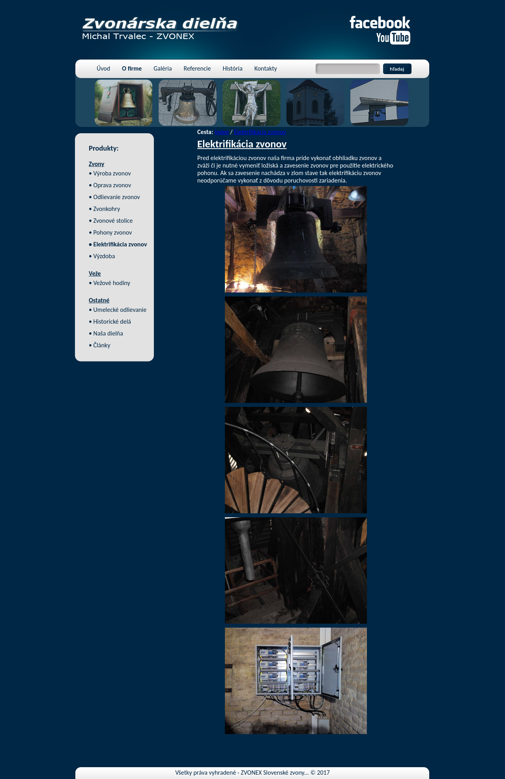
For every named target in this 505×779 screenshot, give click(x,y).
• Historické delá (110, 321)
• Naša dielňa (106, 333)
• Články (99, 345)
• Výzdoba (102, 256)
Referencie (197, 68)
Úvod (103, 68)
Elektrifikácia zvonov (260, 132)
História (232, 68)
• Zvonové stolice (111, 220)
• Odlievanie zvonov (114, 197)
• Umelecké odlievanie (117, 309)
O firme (132, 68)
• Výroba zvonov (110, 173)
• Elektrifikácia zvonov (118, 244)
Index (222, 132)
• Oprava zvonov (110, 185)
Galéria (162, 68)
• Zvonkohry (104, 208)
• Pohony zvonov (110, 232)
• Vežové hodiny (109, 283)
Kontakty (265, 68)
